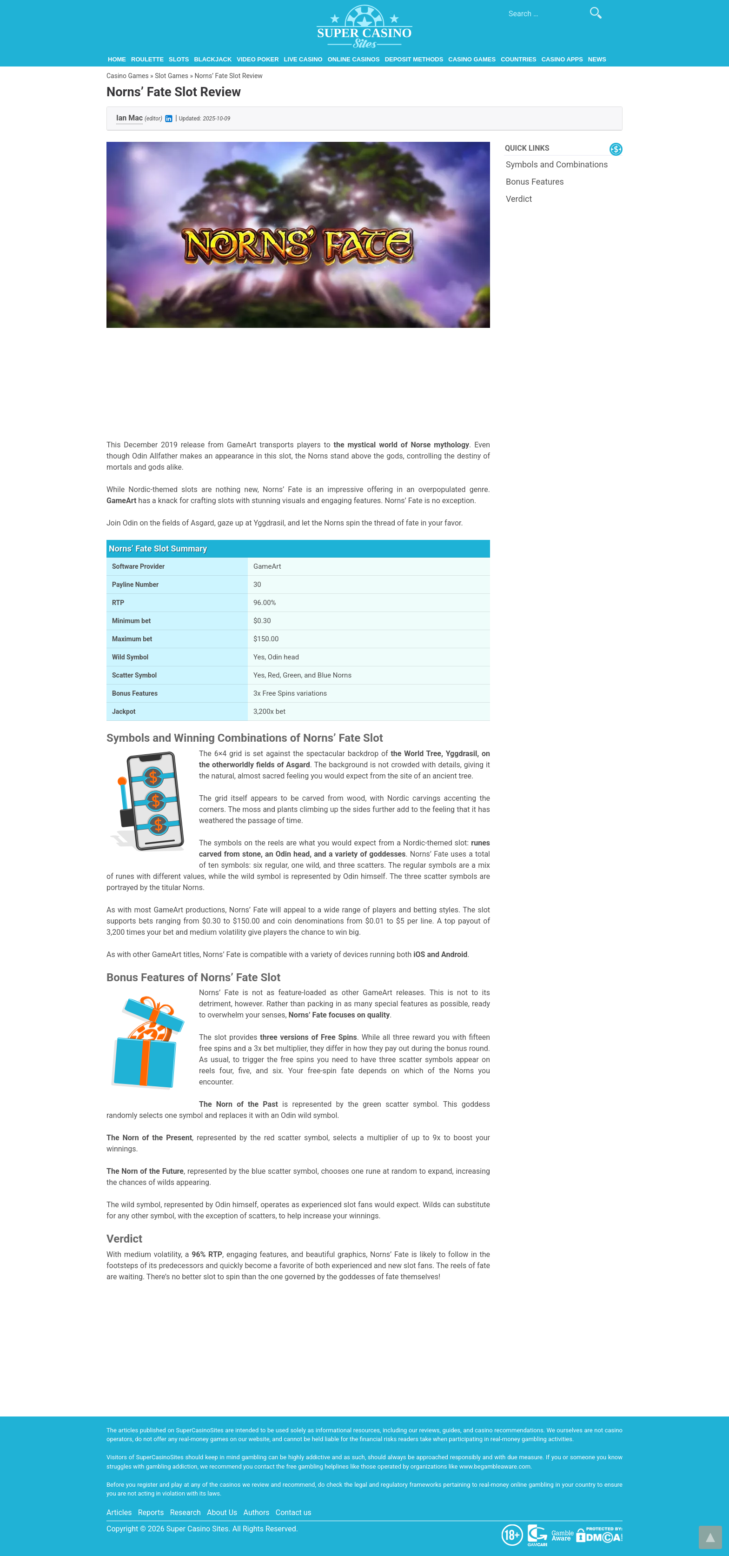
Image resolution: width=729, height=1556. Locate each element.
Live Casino (303, 59)
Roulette (147, 59)
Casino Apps (562, 59)
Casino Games (472, 59)
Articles (119, 1512)
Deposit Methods (414, 59)
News (597, 59)
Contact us (293, 1512)
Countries (519, 59)
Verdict (519, 199)
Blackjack (213, 59)
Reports (151, 1512)
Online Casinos (354, 59)
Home (117, 59)
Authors (257, 1512)
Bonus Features (535, 181)
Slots (179, 59)
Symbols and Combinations (557, 164)
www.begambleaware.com (494, 1466)
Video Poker (257, 59)
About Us (222, 1512)
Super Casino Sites (197, 1528)
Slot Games (171, 76)
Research (185, 1512)
